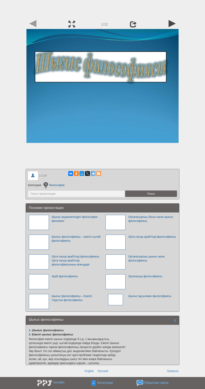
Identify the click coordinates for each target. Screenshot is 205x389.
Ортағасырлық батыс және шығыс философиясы (150, 218)
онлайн (58, 382)
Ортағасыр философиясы (145, 276)
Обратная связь (156, 383)
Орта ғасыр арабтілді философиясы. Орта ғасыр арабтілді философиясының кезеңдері (76, 260)
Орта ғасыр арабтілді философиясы (152, 236)
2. (30, 334)
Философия (53, 185)
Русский (103, 371)
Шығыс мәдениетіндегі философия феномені (74, 218)
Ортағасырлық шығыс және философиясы (146, 258)
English (89, 371)
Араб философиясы (65, 276)
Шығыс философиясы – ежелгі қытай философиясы (76, 238)
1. (30, 330)
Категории (105, 383)
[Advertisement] (102, 9)
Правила (172, 371)
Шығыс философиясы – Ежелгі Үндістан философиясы (72, 298)
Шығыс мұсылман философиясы (149, 296)
